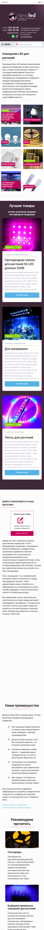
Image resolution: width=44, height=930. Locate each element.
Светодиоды (15, 852)
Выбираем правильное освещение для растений (22, 907)
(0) (40, 2)
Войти (5, 2)
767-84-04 (10, 27)
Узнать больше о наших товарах (16, 807)
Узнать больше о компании (14, 805)
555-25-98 (11, 30)
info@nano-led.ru (13, 33)
